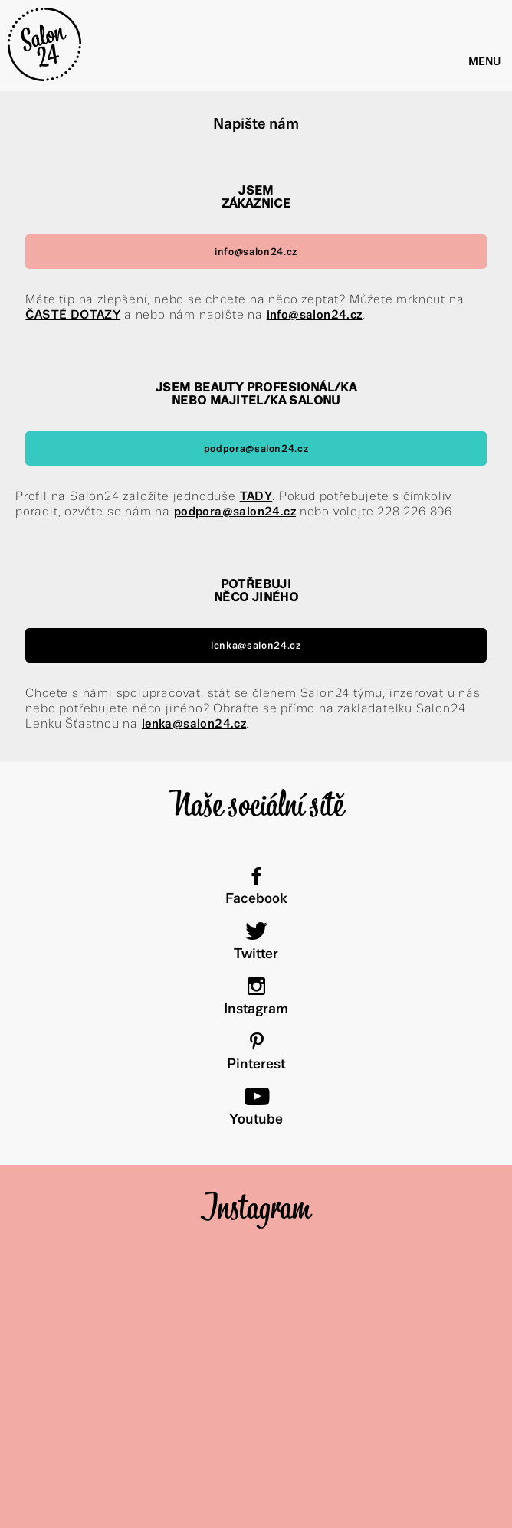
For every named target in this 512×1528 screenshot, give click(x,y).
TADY (256, 495)
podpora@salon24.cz (256, 448)
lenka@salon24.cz (256, 645)
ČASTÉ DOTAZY (72, 314)
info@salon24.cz (256, 251)
